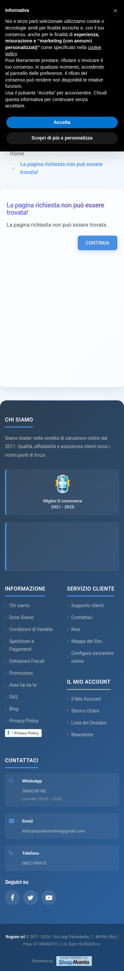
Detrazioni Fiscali (24, 661)
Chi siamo (17, 605)
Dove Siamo (19, 617)
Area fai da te (21, 685)
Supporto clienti (85, 605)
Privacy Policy (25, 732)
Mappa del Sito (84, 641)
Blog (12, 709)
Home (17, 153)
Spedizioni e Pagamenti (19, 645)
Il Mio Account (84, 699)
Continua (97, 243)
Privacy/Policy (22, 720)
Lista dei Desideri (87, 722)
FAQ (11, 697)
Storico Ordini (83, 711)
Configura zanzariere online (90, 657)
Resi (73, 629)
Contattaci (80, 617)
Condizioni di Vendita (29, 629)
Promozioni (19, 673)
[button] (115, 10)
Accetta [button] (62, 122)
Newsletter (80, 734)
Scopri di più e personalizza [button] (61, 138)
